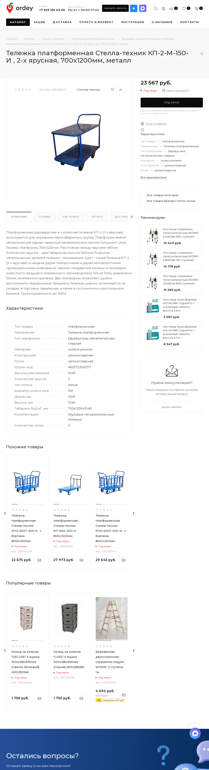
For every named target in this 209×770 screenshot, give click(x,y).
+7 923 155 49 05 (52, 10)
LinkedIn (142, 8)
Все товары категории (162, 195)
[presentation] (5, 513)
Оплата (97, 216)
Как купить (71, 216)
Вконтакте (133, 8)
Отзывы (44, 216)
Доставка (122, 216)
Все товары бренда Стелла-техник (171, 200)
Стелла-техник (88, 90)
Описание (19, 216)
